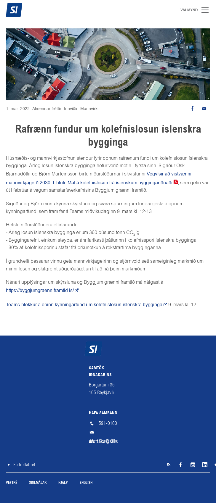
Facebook (180, 465)
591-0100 (108, 423)
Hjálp (63, 483)
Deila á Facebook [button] (192, 109)
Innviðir (71, 108)
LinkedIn (204, 465)
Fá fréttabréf (24, 464)
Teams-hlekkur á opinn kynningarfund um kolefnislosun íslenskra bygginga (84, 304)
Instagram (192, 465)
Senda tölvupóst (204, 109)
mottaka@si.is (108, 432)
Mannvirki (89, 108)
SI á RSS (169, 465)
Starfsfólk (107, 441)
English (86, 483)
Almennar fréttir (46, 108)
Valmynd (207, 10)
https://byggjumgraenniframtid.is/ (40, 290)
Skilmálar (38, 483)
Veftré (11, 483)
